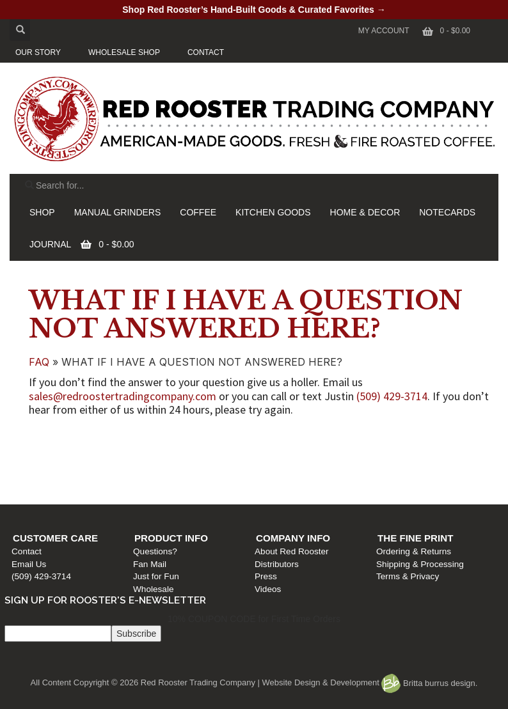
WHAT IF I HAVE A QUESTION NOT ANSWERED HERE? (246, 314)
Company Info (296, 438)
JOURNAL (50, 244)
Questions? (160, 452)
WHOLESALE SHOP (124, 52)
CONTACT (205, 52)
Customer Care (61, 438)
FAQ (39, 361)
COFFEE (198, 212)
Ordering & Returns (415, 452)
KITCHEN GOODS (272, 212)
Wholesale (158, 489)
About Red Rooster (295, 452)
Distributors (280, 464)
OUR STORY (38, 52)
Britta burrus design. (429, 683)
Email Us (35, 464)
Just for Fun (161, 477)
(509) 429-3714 (391, 396)
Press (269, 477)
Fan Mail (154, 464)
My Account (383, 30)
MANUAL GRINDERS (117, 212)
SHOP (42, 212)
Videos (271, 489)
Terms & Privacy (409, 477)
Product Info (176, 438)
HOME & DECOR (365, 212)
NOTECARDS (447, 212)
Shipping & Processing (422, 464)
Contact (33, 452)
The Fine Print (417, 438)
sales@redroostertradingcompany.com (122, 396)
